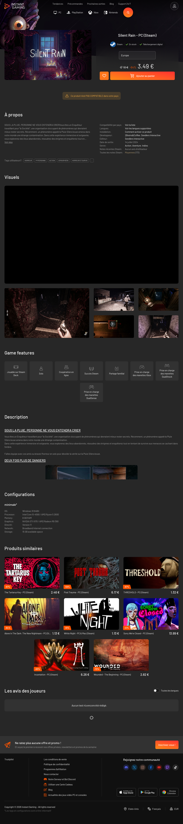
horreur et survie (80, 160)
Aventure (136, 145)
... (92, 160)
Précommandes (75, 3)
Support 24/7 (124, 3)
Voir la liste (130, 125)
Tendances (57, 3)
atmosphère (63, 160)
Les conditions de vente (55, 759)
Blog (112, 3)
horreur (28, 160)
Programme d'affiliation (55, 769)
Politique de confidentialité (57, 764)
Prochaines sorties (96, 3)
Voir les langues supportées (138, 128)
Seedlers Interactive (150, 135)
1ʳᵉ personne (41, 160)
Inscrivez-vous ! (167, 744)
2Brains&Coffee (132, 135)
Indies (145, 145)
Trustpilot (9, 759)
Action (128, 145)
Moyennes (130, 152)
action (52, 160)
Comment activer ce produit (138, 131)
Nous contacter (51, 774)
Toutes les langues (166, 690)
